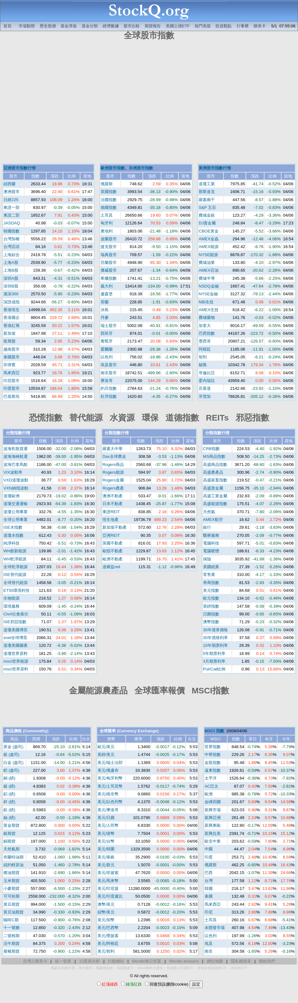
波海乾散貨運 (15, 448)
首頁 (7, 26)
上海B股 (10, 270)
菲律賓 (9, 364)
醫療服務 (211, 535)
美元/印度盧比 (110, 896)
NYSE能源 (208, 254)
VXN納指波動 (15, 488)
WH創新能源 (14, 551)
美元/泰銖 (106, 857)
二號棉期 (11, 935)
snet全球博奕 (15, 637)
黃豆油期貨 (13, 912)
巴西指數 (207, 333)
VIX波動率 (12, 472)
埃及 (209, 943)
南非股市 (109, 372)
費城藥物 (207, 317)
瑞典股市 (109, 254)
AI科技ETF (239, 968)
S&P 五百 (207, 207)
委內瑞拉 (207, 380)
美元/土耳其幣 (110, 786)
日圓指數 (211, 614)
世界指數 (213, 746)
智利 (203, 357)
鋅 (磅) (9, 801)
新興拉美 (213, 833)
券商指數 (211, 582)
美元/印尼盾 (108, 888)
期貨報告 (153, 26)
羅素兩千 (207, 199)
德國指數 (109, 207)
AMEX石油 (209, 270)
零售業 (209, 574)
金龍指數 (213, 762)
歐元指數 (211, 598)
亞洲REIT (111, 535)
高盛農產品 (213, 472)
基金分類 (90, 26)
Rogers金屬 (113, 480)
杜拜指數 (109, 396)
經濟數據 (111, 26)
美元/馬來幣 (108, 880)
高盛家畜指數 (215, 480)
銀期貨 (9, 833)
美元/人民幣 (108, 825)
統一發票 (63, 961)
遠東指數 (213, 770)
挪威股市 (109, 270)
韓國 (209, 888)
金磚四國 (213, 801)
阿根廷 (205, 349)
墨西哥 (205, 341)
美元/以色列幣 (110, 801)
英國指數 (109, 191)
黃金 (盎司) (13, 746)
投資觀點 (223, 26)
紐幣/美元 (106, 912)
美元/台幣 (106, 841)
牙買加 (205, 396)
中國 (209, 849)
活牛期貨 (11, 943)
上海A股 (10, 262)
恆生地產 (110, 519)
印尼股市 (11, 380)
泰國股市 (11, 357)
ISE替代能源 (14, 574)
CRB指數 (211, 448)
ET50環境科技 (16, 590)
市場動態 (27, 26)
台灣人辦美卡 (35, 961)
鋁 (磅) (9, 794)
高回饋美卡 (125, 968)
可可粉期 (11, 896)
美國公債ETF (178, 26)
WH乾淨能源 (14, 559)
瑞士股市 (109, 325)
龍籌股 (9, 341)
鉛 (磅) (9, 809)
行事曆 (243, 26)
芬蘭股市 (109, 262)
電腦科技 (211, 543)
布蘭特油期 (13, 857)
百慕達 (205, 388)
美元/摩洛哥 (108, 809)
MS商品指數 (214, 456)
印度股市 (11, 388)
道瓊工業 (207, 184)
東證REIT (111, 511)
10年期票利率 (215, 645)
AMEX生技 (209, 309)
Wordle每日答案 (146, 961)
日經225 (10, 199)
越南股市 (11, 349)
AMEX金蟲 (209, 239)
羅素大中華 (112, 448)
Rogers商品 (113, 464)
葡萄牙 (107, 341)
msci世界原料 (15, 669)
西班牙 (107, 333)
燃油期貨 (11, 872)
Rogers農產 (113, 488)
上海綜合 (11, 254)
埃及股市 (109, 364)
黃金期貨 (11, 825)
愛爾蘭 (107, 349)
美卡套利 (85, 968)
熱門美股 (203, 26)
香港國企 (11, 317)
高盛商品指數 (215, 464)
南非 (209, 951)
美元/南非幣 (108, 794)
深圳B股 (10, 286)
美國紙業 (211, 566)
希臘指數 (109, 278)
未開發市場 (215, 927)
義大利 (107, 286)
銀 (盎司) (11, 754)
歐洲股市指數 (113, 168)
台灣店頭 (11, 246)
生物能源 (11, 598)
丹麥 (105, 317)
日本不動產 (112, 503)
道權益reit (111, 566)
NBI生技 (206, 302)
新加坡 (9, 333)
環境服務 (11, 606)
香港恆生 (11, 309)
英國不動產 (112, 543)
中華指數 (213, 754)
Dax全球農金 (114, 456)
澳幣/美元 (106, 904)
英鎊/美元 (106, 754)
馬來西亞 (11, 372)
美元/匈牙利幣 (110, 778)
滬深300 (10, 294)
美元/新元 (106, 865)
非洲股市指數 (141, 168)
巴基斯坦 (11, 396)
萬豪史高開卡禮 (63, 968)
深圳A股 (10, 278)
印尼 (209, 912)
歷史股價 (48, 26)
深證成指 (11, 302)
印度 (209, 857)
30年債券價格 (215, 630)
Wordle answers (184, 961)
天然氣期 (11, 849)
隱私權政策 (241, 961)
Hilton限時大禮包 (150, 968)
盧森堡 (107, 294)
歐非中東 (213, 841)
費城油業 (207, 262)
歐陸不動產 (112, 551)
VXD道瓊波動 (15, 480)
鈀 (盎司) (11, 770)
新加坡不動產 (114, 527)
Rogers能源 (113, 472)
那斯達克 (207, 191)
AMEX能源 (209, 246)
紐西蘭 (9, 184)
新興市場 (213, 809)
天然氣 (209, 511)
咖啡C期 (11, 920)
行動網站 (116, 961)
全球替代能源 (15, 582)
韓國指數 (11, 231)
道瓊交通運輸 (15, 503)
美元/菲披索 (108, 872)
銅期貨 (9, 841)
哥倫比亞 (207, 372)
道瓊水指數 (13, 535)
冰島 (105, 309)
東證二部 (11, 215)
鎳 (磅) (9, 786)
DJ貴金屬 (207, 223)
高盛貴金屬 (213, 488)
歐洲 (209, 794)
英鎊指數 (211, 606)
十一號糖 (11, 927)
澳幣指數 (211, 621)
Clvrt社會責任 (15, 614)
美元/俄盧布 (108, 770)
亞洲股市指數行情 (19, 168)
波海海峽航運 (15, 456)
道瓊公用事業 (15, 511)
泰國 (209, 896)
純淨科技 (11, 543)
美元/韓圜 (106, 849)
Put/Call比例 (214, 669)
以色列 (107, 357)
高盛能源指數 (215, 503)
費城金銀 (207, 215)
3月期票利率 (214, 661)
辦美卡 (260, 26)
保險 (207, 559)
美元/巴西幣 (108, 927)
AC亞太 (212, 786)
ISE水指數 (12, 527)
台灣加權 (11, 239)
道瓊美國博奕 (15, 630)
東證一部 (11, 207)
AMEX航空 (213, 519)
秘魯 (203, 364)
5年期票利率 (214, 653)
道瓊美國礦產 (15, 645)
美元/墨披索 (108, 935)
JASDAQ (11, 223)
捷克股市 (109, 246)
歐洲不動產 (112, 559)
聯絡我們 (267, 961)
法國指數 (109, 199)
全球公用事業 (15, 519)
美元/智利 (106, 951)
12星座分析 (89, 961)
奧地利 (107, 231)
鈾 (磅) (9, 817)
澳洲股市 (11, 191)
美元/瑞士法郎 (110, 762)
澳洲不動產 (112, 496)
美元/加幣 (106, 920)
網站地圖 (215, 961)
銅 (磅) (9, 778)
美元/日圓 (106, 817)
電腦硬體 (211, 551)
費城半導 (207, 278)
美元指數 (211, 590)
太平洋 (211, 778)
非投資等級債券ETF (212, 968)
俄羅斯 (107, 184)
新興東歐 (213, 825)
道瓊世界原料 (15, 653)
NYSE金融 (208, 294)
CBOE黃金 (209, 231)
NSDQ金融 (209, 286)
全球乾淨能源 (15, 566)
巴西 (209, 872)
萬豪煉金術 (104, 968)
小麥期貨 (11, 888)
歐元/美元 (106, 746)
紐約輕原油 (13, 865)
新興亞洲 (213, 817)
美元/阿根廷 (108, 943)
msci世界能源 (15, 661)
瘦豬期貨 (11, 951)
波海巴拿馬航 (15, 464)
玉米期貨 (11, 880)
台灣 (209, 880)
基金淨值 (69, 26)
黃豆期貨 (11, 904)
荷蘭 (105, 302)
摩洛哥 (107, 380)
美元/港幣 (106, 833)
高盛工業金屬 (215, 496)
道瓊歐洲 (11, 496)
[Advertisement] (58, 102)
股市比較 (132, 26)
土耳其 (107, 215)
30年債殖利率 (215, 637)
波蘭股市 (109, 239)
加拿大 (205, 325)
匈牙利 (107, 223)
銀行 (207, 527)
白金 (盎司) (13, 762)
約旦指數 (109, 388)
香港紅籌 (11, 325)
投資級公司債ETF (180, 968)
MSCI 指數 (214, 731)
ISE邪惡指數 (14, 621)
